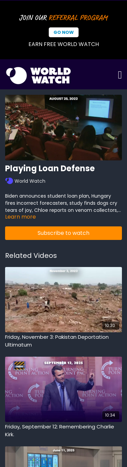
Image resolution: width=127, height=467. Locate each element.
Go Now (64, 32)
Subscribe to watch (63, 233)
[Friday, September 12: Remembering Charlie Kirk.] (63, 430)
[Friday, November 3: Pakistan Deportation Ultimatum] (63, 341)
